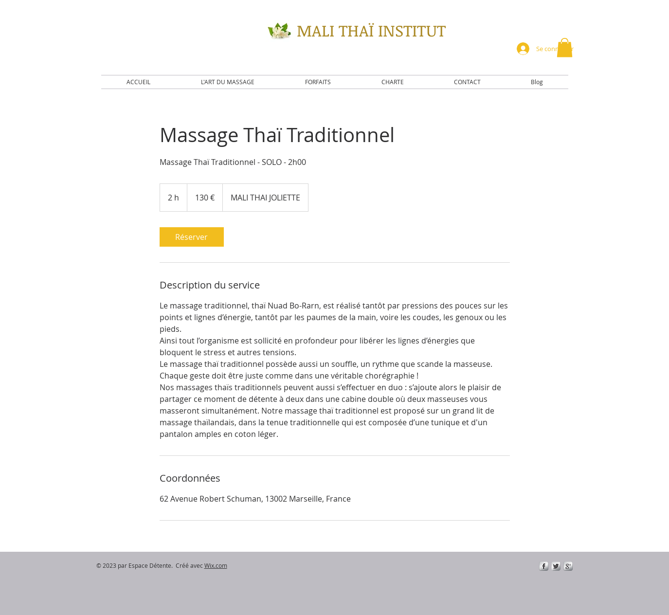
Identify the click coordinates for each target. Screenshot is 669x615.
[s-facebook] (543, 566)
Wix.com (215, 565)
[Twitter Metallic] (556, 566)
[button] (565, 47)
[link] (192, 237)
